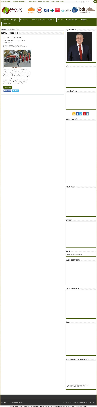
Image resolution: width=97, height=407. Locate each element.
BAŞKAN (14, 20)
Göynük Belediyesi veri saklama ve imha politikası (24, 406)
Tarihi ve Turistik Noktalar (57, 1)
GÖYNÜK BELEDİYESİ (38, 20)
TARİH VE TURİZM (72, 20)
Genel (6, 46)
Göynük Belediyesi (9, 45)
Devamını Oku (8, 87)
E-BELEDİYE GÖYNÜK (71, 91)
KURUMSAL (24, 20)
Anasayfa (3, 29)
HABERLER (51, 20)
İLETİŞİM (84, 20)
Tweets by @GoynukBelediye (74, 254)
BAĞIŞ (67, 67)
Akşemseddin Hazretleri (19, 1)
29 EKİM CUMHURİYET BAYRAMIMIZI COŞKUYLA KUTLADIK (14, 40)
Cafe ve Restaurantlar (43, 1)
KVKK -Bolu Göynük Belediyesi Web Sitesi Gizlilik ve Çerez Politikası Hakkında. (63, 406)
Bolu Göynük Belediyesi (79, 402)
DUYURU (60, 20)
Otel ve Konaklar (32, 1)
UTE (94, 402)
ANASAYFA (5, 20)
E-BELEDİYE (7, 24)
